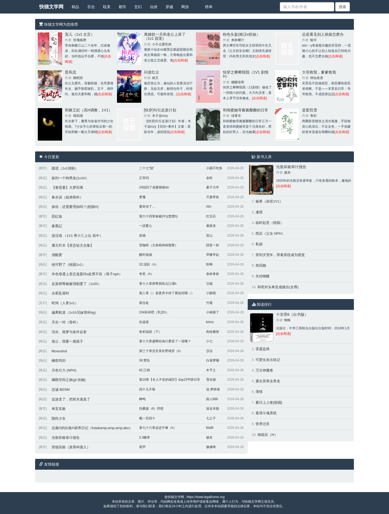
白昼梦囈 (212, 360)
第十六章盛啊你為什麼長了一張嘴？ (165, 341)
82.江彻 (144, 370)
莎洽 (209, 351)
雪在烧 (211, 380)
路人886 (212, 399)
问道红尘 (151, 72)
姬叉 (155, 78)
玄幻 (138, 7)
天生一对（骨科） (66, 322)
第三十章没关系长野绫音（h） (161, 351)
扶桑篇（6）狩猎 (151, 408)
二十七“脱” (146, 168)
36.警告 (144, 360)
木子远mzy (160, 116)
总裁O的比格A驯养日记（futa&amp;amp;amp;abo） (92, 428)
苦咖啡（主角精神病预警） (158, 245)
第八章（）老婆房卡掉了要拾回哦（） (166, 293)
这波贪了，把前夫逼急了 (71, 399)
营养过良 (263, 424)
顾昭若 (78, 78)
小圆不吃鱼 (214, 168)
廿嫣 (209, 284)
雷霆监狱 (263, 349)
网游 (185, 7)
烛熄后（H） (267, 435)
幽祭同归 (59, 361)
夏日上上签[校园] (269, 402)
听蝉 (209, 264)
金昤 (209, 178)
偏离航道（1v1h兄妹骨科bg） (75, 312)
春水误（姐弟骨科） (67, 197)
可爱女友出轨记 (268, 360)
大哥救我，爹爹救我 (319, 72)
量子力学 (212, 187)
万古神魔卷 (264, 370)
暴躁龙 (211, 226)
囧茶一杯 (212, 245)
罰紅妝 (57, 216)
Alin (209, 206)
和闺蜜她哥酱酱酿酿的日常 (245, 110)
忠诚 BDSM (61, 389)
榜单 (209, 7)
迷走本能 (212, 408)
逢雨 (259, 212)
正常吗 (144, 178)
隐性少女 (59, 418)
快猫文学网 (51, 6)
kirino (210, 322)
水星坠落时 (60, 293)
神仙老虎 (316, 78)
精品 (75, 7)
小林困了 (212, 312)
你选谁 (144, 322)
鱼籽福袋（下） (150, 332)
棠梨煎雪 (309, 110)
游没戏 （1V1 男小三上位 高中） (77, 236)
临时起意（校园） (270, 223)
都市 (122, 7)
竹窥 (209, 303)
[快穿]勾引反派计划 (160, 110)
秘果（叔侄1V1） (269, 201)
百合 (91, 7)
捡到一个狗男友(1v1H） (70, 178)
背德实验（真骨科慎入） (71, 447)
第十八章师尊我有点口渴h (158, 284)
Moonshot (59, 351)
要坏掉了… (147, 206)
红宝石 (211, 216)
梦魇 (142, 197)
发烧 (142, 235)
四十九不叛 (147, 389)
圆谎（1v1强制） (65, 168)
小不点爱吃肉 (162, 44)
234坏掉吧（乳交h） (154, 312)
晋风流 (70, 72)
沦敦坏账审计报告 (66, 438)
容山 (209, 235)
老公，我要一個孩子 (67, 341)
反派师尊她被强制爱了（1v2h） (76, 284)
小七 (209, 341)
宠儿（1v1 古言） (80, 34)
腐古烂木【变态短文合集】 (73, 245)
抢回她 (261, 265)
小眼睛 (211, 293)
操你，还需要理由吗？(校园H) (75, 207)
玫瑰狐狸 (79, 40)
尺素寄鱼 (212, 197)
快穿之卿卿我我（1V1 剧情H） (246, 74)
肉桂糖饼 (212, 332)
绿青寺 (236, 116)
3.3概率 (144, 437)
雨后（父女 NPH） (270, 233)
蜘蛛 (287, 320)
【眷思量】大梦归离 (67, 187)
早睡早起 (212, 255)
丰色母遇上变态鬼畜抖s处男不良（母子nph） (87, 274)
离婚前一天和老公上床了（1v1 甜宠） (165, 36)
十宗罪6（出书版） (292, 314)
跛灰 (209, 437)
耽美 (106, 7)
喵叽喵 (78, 116)
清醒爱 (57, 255)
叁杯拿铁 (212, 274)
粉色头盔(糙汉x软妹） (241, 34)
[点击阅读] (180, 60)
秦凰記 (57, 226)
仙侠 (153, 7)
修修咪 (211, 447)
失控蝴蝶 (263, 276)
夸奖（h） (146, 274)
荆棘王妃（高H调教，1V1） (88, 110)
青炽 (313, 116)
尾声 (142, 447)
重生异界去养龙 (268, 381)
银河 (313, 40)
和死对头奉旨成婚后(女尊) (278, 287)
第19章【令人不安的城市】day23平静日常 (169, 380)
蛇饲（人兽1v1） (65, 303)
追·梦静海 (213, 389)
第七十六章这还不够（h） (158, 428)
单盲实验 (59, 409)
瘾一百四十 (147, 418)
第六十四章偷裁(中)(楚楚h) (158, 216)
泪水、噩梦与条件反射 (69, 332)
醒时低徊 (145, 255)
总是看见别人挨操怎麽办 (323, 34)
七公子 (211, 418)
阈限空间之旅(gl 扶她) (69, 380)
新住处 (144, 303)
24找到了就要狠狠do (154, 187)
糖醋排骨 (237, 82)
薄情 (259, 392)
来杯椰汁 (237, 40)
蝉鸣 (142, 399)
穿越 (169, 7)
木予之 (211, 370)
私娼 (259, 244)
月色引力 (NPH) (64, 370)
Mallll (209, 428)
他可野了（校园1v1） (68, 265)
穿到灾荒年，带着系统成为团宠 (280, 255)
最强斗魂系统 (266, 413)
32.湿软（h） (148, 264)
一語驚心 (145, 226)
